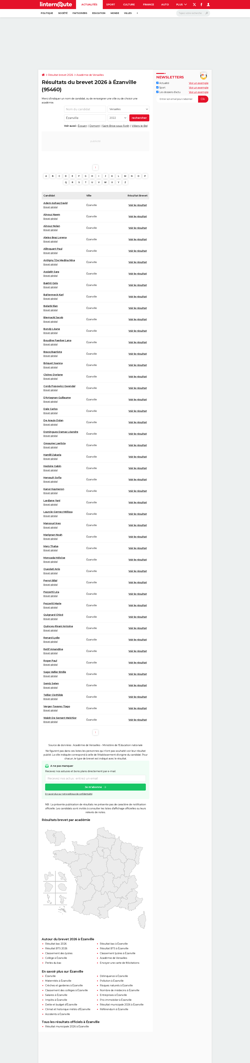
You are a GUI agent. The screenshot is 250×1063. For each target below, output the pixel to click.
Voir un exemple (199, 83)
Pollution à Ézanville (112, 980)
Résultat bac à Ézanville (114, 943)
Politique (47, 13)
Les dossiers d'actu (168, 92)
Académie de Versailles (90, 74)
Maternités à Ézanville (58, 980)
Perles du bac (53, 962)
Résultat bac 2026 (56, 943)
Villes (127, 13)
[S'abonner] (182, 99)
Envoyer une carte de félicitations (119, 962)
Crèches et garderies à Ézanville (64, 985)
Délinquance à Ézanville (114, 976)
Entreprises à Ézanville (113, 995)
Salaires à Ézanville (56, 995)
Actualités (89, 4)
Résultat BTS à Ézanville (114, 948)
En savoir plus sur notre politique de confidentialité (68, 794)
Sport (110, 4)
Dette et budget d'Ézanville (61, 1004)
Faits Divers (80, 13)
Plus (181, 4)
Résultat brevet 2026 (60, 74)
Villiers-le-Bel (140, 125)
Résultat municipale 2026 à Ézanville (121, 1004)
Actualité (162, 83)
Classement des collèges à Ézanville (66, 990)
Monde (115, 13)
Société (63, 13)
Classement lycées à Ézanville (117, 953)
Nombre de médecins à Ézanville (119, 990)
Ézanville (50, 976)
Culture (129, 4)
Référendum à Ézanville (114, 1009)
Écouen (82, 125)
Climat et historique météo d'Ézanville (67, 1009)
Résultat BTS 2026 (56, 948)
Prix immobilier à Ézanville (116, 999)
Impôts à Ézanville (56, 999)
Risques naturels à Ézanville (116, 985)
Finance (148, 4)
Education (98, 13)
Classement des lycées (59, 953)
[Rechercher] (193, 13)
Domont (94, 125)
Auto (165, 4)
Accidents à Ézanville (57, 1014)
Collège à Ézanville (56, 958)
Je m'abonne (93, 787)
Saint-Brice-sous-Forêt (115, 125)
